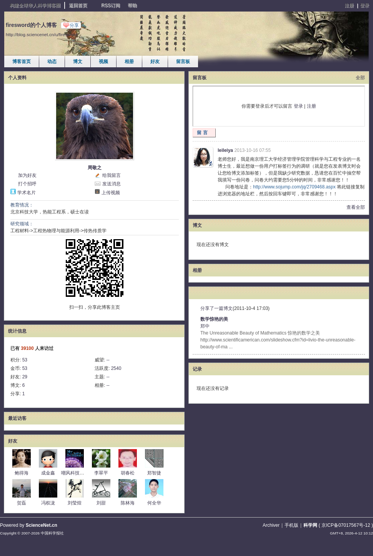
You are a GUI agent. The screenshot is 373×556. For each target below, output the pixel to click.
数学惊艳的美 (214, 319)
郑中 (205, 326)
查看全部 (355, 207)
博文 (77, 61)
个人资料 (17, 77)
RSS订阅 (110, 5)
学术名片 (26, 192)
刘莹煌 (75, 503)
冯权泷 (48, 503)
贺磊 (21, 503)
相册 (129, 61)
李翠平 (101, 473)
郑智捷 (154, 473)
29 (24, 377)
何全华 (154, 503)
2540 (116, 368)
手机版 (291, 525)
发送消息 (111, 183)
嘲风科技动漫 (75, 473)
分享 (74, 25)
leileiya (225, 150)
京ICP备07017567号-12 (345, 525)
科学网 (310, 525)
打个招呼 (27, 183)
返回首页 (78, 5)
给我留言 (111, 175)
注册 (349, 5)
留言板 (183, 61)
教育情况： (21, 205)
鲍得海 (21, 473)
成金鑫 (48, 473)
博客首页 (21, 61)
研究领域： (21, 223)
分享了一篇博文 (216, 308)
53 (24, 360)
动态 (52, 61)
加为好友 (27, 175)
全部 (360, 77)
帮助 (132, 5)
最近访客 (17, 418)
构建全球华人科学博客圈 (35, 5)
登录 (364, 5)
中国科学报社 (52, 533)
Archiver (271, 525)
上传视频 (111, 192)
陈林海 (128, 503)
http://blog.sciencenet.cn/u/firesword (41, 34)
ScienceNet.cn (41, 525)
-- (108, 360)
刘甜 (101, 503)
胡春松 (128, 473)
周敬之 (95, 167)
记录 (197, 369)
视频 (103, 61)
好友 (155, 61)
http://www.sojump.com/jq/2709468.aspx (294, 187)
